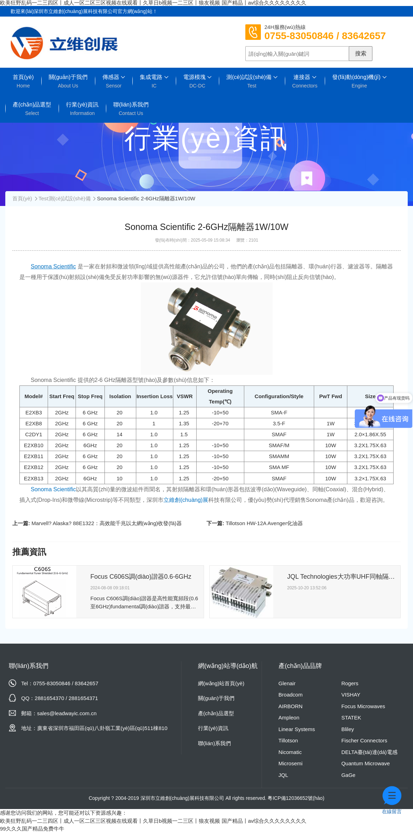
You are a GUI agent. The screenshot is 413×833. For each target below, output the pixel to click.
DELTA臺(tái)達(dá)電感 (369, 752)
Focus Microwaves (363, 706)
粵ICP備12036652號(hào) (296, 798)
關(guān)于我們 (68, 81)
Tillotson (288, 740)
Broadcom (291, 695)
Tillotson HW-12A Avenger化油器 (264, 523)
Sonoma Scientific (53, 489)
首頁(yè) (23, 81)
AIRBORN (291, 706)
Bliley (347, 729)
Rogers (349, 683)
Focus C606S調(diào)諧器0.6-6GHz (140, 576)
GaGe (348, 775)
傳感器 (113, 81)
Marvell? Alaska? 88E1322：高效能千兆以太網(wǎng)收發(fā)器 (106, 523)
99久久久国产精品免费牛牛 (32, 829)
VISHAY (350, 695)
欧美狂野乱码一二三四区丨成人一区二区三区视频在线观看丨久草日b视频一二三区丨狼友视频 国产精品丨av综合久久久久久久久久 (153, 821)
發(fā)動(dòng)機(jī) (359, 81)
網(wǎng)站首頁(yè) (221, 683)
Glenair (287, 683)
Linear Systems (297, 729)
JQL (283, 775)
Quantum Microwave (365, 763)
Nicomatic (290, 752)
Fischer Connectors (364, 740)
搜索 (360, 53)
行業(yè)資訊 (82, 109)
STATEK (351, 717)
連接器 (305, 81)
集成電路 (154, 81)
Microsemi (291, 763)
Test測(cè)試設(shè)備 (64, 198)
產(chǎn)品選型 (32, 109)
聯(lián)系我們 (131, 109)
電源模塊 (197, 81)
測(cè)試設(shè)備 (251, 81)
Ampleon (289, 717)
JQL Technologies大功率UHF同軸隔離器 (341, 576)
